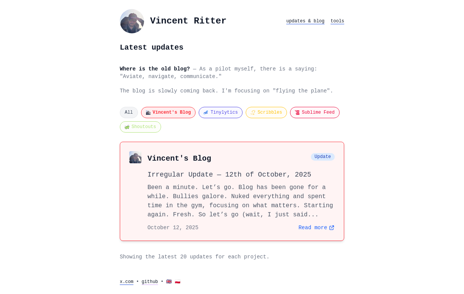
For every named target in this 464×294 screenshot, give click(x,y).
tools (337, 21)
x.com (126, 282)
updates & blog (305, 21)
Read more (316, 228)
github (150, 282)
